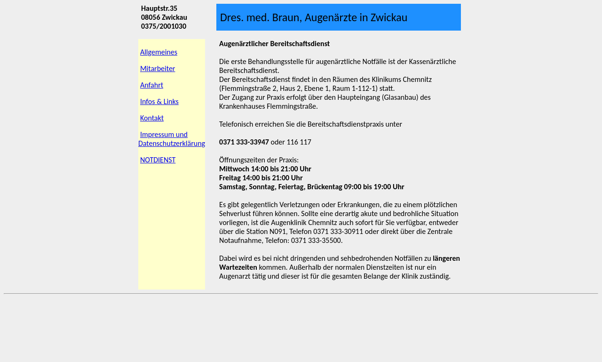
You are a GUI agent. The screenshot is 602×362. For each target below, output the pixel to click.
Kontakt (152, 117)
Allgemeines (158, 52)
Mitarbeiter (157, 68)
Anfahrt (151, 84)
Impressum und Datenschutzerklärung (171, 139)
